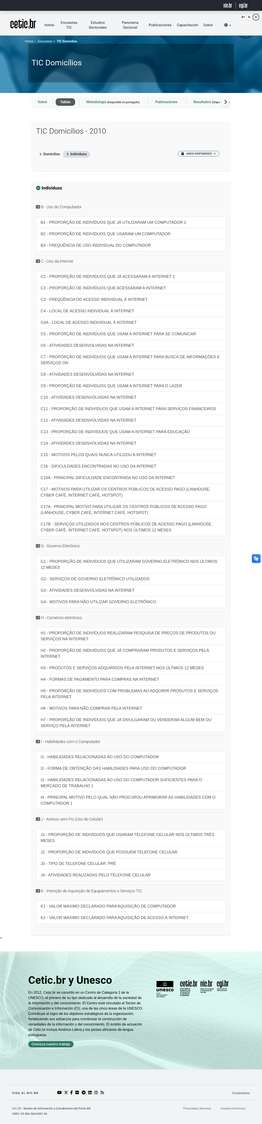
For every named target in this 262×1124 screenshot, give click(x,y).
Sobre (208, 25)
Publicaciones (160, 25)
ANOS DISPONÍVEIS (198, 153)
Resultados (218, 102)
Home (49, 25)
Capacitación (187, 25)
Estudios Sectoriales (98, 25)
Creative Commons (233, 1108)
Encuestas (45, 41)
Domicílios (49, 154)
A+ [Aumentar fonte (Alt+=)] (243, 17)
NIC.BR (16, 1108)
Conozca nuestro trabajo (51, 1044)
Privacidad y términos (197, 1108)
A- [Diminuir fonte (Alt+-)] (249, 17)
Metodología (113, 102)
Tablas (65, 102)
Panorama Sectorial (130, 25)
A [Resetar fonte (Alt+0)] (256, 17)
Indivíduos (76, 154)
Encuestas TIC (69, 25)
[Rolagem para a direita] (225, 102)
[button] (228, 25)
